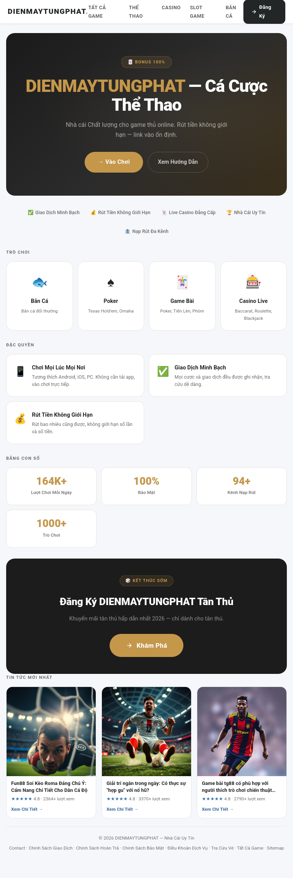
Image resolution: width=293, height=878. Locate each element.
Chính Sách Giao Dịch (51, 848)
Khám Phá (146, 645)
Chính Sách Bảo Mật (143, 848)
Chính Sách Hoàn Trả (97, 848)
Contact (17, 848)
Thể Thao (136, 12)
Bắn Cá (231, 12)
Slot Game (197, 12)
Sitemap (275, 848)
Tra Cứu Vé (222, 848)
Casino (171, 7)
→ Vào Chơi (114, 161)
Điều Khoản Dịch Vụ (187, 848)
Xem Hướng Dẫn (178, 162)
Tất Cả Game (97, 12)
